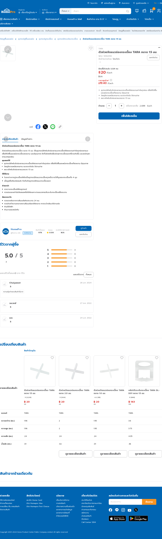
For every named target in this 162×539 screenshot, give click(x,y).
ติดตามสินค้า (5, 509)
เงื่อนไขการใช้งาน (62, 500)
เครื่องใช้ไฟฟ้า (5, 31)
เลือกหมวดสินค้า (10, 19)
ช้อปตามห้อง (31, 19)
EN (161, 3)
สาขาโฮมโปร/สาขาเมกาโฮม (92, 503)
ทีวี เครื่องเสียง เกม (37, 31)
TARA (100, 48)
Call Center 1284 (89, 522)
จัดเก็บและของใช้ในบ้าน (53, 31)
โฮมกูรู (115, 19)
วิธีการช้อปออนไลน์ (7, 500)
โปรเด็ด (148, 19)
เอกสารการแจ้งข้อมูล (64, 509)
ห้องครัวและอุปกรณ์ (110, 31)
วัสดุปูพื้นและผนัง (124, 31)
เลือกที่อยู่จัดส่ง (27, 12)
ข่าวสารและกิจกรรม (89, 509)
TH (155, 3)
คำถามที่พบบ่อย (6, 503)
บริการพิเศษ (5, 23)
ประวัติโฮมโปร (87, 500)
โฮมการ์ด (92, 3)
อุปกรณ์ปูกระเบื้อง (46, 39)
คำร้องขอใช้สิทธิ (62, 516)
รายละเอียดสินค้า (10, 139)
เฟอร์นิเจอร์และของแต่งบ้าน (73, 31)
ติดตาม (149, 502)
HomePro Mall (74, 19)
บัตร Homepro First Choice (37, 506)
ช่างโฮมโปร (132, 19)
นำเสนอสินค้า (87, 516)
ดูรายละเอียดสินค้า (75, 454)
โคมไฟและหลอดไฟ (138, 31)
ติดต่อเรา (85, 519)
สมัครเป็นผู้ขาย (108, 3)
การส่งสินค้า (60, 503)
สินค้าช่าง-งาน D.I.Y (95, 19)
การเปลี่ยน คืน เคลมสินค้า (9, 506)
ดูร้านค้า (84, 228)
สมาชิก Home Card (34, 500)
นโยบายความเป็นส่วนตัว (65, 506)
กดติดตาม (27, 233)
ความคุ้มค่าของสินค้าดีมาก (13, 291)
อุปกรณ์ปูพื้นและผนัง (26, 39)
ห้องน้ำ (98, 31)
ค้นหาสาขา (124, 3)
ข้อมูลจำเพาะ (26, 139)
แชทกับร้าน (83, 234)
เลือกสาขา (49, 12)
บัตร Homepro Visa (34, 503)
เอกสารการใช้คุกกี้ (63, 512)
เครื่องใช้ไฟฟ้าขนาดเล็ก (20, 31)
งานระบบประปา (89, 31)
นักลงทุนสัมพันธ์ (88, 506)
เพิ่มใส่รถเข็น (129, 116)
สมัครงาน (85, 512)
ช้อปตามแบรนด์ (52, 19)
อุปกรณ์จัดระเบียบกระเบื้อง (67, 39)
